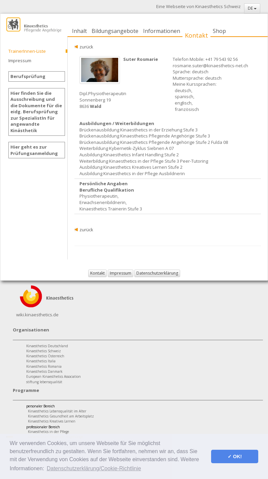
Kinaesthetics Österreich (45, 356)
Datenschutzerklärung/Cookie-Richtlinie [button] (94, 468)
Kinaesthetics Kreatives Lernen (51, 421)
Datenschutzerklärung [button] (157, 273)
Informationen (161, 31)
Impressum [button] (120, 273)
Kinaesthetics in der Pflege (48, 431)
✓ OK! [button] (235, 456)
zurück (86, 47)
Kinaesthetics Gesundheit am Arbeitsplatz (61, 416)
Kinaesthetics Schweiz (43, 351)
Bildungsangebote (115, 31)
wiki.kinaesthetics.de (37, 315)
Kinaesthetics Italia (41, 361)
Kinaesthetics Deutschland (47, 346)
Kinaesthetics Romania (44, 366)
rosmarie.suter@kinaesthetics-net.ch (210, 66)
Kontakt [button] (97, 273)
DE (252, 8)
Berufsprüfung (27, 76)
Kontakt (196, 35)
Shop (219, 31)
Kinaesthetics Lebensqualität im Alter (57, 411)
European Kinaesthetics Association (53, 376)
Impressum (19, 60)
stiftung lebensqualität (44, 382)
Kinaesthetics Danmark (44, 371)
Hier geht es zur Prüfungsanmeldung (34, 150)
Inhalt (79, 31)
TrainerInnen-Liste (27, 51)
